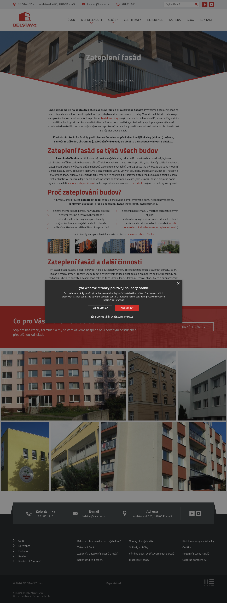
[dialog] (113, 301)
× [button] (178, 283)
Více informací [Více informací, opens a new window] (117, 300)
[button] (113, 317)
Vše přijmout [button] (127, 308)
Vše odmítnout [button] (100, 308)
